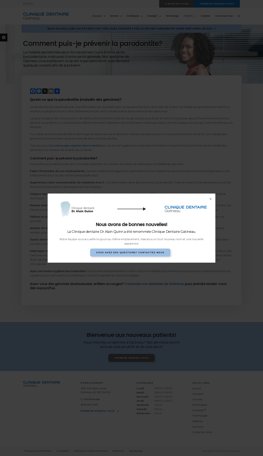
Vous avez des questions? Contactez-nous (130, 252)
